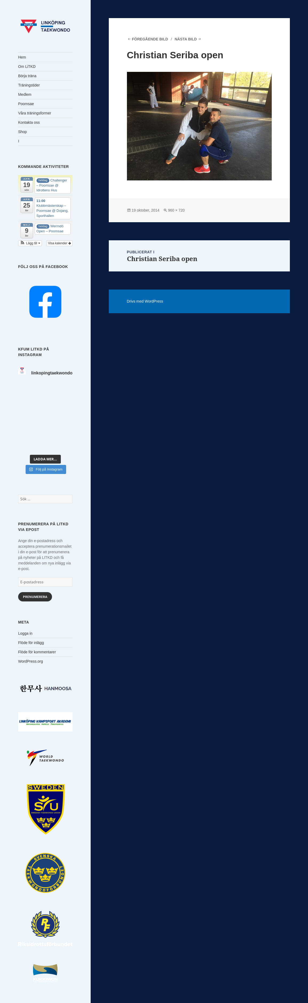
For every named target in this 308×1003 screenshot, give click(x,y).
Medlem (24, 94)
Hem (22, 57)
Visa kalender (59, 243)
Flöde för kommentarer (37, 652)
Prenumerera (35, 597)
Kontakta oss (29, 122)
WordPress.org (30, 661)
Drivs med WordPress (145, 301)
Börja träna (27, 76)
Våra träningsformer (34, 113)
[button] (30, 243)
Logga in (25, 633)
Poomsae (26, 104)
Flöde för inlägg (31, 643)
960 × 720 (176, 210)
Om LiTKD (26, 66)
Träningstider (29, 85)
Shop (22, 132)
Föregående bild (150, 39)
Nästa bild (186, 39)
